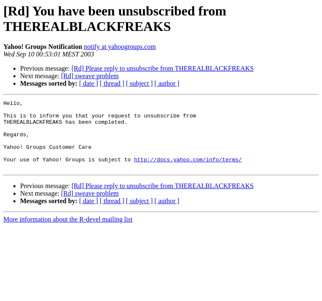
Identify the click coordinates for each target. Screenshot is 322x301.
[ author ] (167, 83)
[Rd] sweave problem (90, 75)
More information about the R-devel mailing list (67, 233)
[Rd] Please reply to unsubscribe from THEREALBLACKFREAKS (163, 68)
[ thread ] (112, 83)
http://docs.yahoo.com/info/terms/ (188, 172)
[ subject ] (139, 83)
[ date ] (88, 83)
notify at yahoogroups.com (120, 46)
